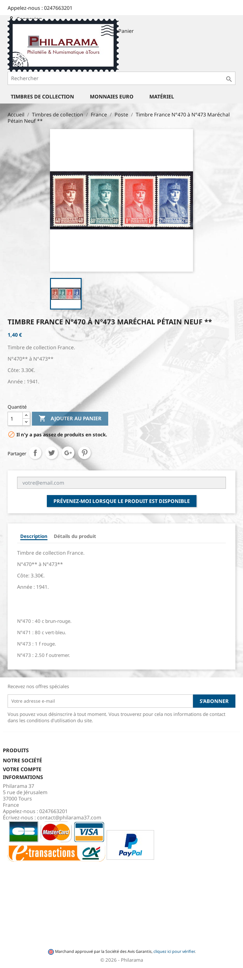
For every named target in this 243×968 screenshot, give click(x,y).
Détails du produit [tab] (75, 536)
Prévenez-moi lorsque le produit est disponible (121, 501)
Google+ (68, 452)
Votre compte (22, 769)
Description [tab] (33, 536)
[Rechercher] (121, 78)
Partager (35, 452)
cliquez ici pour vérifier (174, 951)
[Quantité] (15, 419)
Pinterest (84, 452)
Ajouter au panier (70, 419)
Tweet (51, 452)
